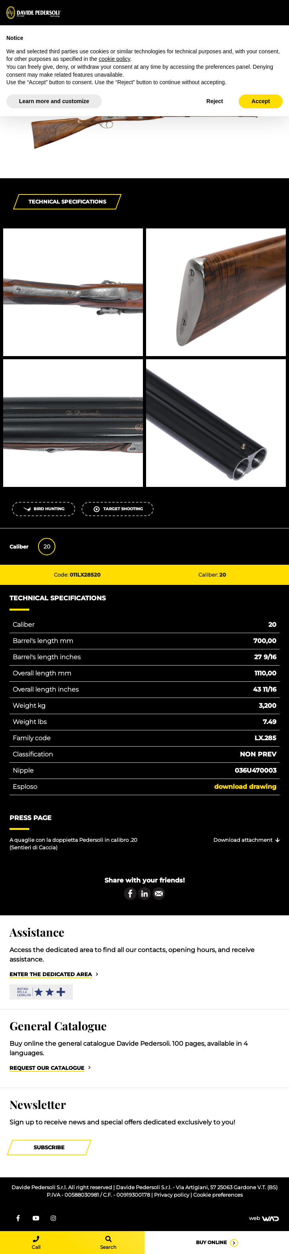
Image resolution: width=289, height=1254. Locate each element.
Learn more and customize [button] (54, 101)
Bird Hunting (44, 509)
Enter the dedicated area (51, 974)
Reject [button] (214, 101)
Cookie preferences (218, 1195)
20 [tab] (47, 546)
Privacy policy (172, 1195)
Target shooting (118, 509)
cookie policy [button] (114, 59)
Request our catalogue (47, 1068)
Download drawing (245, 786)
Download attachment (242, 840)
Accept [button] (260, 101)
